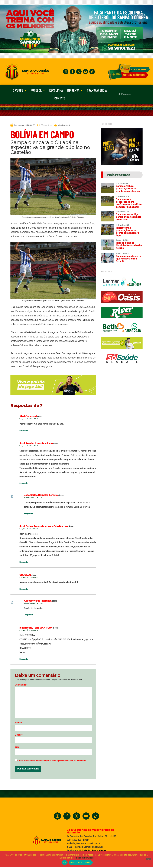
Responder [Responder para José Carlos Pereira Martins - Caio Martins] (24, 562)
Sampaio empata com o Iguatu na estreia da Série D (128, 258)
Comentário (21, 685)
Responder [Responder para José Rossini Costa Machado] (24, 483)
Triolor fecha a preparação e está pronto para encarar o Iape (127, 231)
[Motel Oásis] (122, 164)
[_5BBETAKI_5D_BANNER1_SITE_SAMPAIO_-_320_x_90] (122, 350)
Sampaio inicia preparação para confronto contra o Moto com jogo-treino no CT (128, 203)
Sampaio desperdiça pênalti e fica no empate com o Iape (128, 217)
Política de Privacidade (84, 858)
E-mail (18, 735)
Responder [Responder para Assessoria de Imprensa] (28, 615)
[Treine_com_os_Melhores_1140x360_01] (76, 52)
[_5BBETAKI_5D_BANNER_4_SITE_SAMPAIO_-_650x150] (53, 396)
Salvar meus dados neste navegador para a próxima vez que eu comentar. (51, 761)
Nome (18, 723)
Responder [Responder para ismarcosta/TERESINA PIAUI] (24, 659)
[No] (148, 859)
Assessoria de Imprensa (38, 600)
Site (17, 747)
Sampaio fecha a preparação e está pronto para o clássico (128, 188)
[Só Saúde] (122, 365)
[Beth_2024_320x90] (122, 334)
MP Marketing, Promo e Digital (92, 850)
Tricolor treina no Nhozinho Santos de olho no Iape (129, 245)
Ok (64, 862)
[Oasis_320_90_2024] (122, 304)
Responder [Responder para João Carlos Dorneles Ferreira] (28, 513)
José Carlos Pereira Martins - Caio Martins (43, 526)
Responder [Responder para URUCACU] (24, 589)
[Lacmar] (122, 289)
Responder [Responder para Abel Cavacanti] (24, 430)
